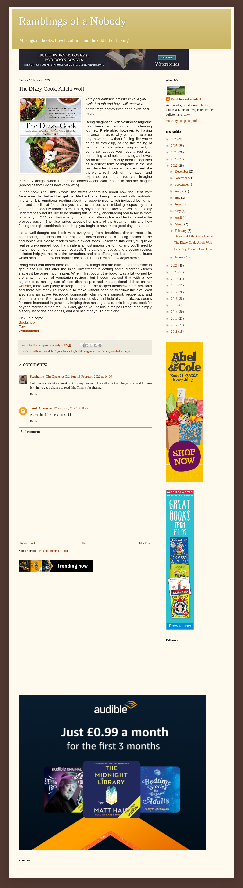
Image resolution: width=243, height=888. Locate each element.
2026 (175, 139)
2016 (175, 298)
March (179, 224)
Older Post (144, 543)
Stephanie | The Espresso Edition (53, 376)
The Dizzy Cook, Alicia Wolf (193, 242)
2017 (175, 292)
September (182, 184)
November (182, 178)
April (178, 217)
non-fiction (102, 351)
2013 (175, 318)
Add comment (30, 431)
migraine (89, 351)
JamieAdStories (41, 408)
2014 (175, 312)
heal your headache (62, 351)
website (25, 286)
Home (86, 543)
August (180, 191)
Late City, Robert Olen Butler (193, 249)
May (178, 211)
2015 (175, 305)
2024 (175, 152)
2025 (175, 146)
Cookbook (36, 351)
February (181, 231)
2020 (175, 272)
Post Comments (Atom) (52, 551)
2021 (175, 265)
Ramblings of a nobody (187, 99)
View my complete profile (183, 121)
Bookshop (27, 322)
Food (47, 351)
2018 (175, 285)
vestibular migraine (122, 351)
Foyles (24, 326)
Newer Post (27, 543)
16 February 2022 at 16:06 (94, 376)
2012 (175, 325)
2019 (175, 279)
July (178, 198)
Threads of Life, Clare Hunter (193, 236)
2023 (175, 159)
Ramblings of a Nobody (72, 21)
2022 (175, 165)
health (79, 351)
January (180, 257)
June (178, 204)
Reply (34, 394)
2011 (174, 331)
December (182, 171)
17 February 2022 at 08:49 (71, 408)
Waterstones (29, 331)
